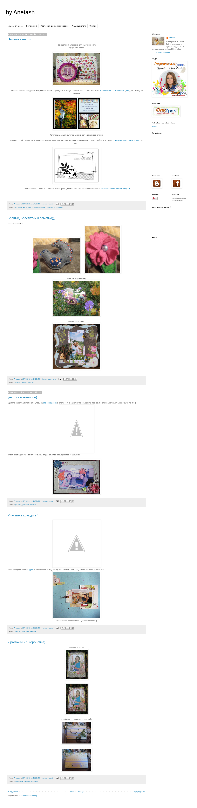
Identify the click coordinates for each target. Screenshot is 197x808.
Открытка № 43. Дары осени (126, 140)
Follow (154, 126)
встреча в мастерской (23, 207)
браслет (18, 382)
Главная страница (15, 26)
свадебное (34, 781)
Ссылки (92, 26)
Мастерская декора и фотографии (54, 26)
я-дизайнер (58, 207)
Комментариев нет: (49, 379)
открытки (35, 207)
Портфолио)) (31, 26)
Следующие (13, 791)
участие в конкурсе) (22, 397)
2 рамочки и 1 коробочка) (26, 642)
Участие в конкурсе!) (23, 515)
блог (127, 90)
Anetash (172, 38)
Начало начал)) (19, 39)
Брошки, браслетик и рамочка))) (31, 218)
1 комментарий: (48, 204)
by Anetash (20, 12)
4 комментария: (47, 628)
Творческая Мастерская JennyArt (115, 189)
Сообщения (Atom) (29, 796)
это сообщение (50, 403)
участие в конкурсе (46, 207)
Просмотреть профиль (161, 52)
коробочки (19, 781)
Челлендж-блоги (79, 26)
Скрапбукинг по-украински (112, 90)
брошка (24, 382)
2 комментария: (47, 501)
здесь (31, 570)
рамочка (31, 382)
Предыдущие (139, 791)
